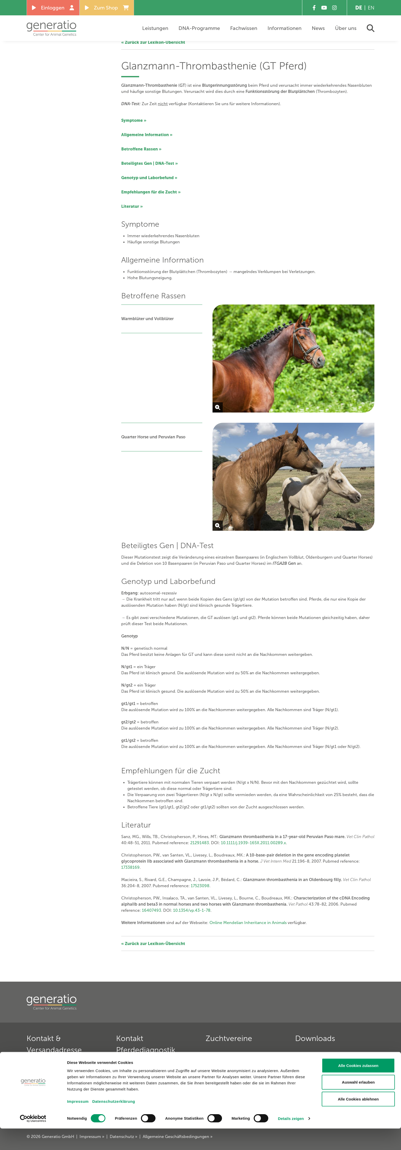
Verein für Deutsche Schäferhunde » (242, 1056)
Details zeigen (291, 1140)
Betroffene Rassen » (141, 149)
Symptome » (133, 120)
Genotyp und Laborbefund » (149, 177)
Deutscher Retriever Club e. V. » (237, 1073)
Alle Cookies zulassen (358, 1087)
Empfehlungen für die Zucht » (151, 192)
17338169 (130, 867)
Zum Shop (107, 7)
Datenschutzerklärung (113, 1123)
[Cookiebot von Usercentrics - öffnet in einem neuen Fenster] (33, 1140)
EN (371, 7)
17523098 (200, 886)
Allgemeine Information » (146, 134)
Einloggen (53, 7)
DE (358, 7)
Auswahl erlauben (358, 1104)
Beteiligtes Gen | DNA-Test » (149, 163)
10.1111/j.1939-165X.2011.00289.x (253, 843)
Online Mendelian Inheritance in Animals (248, 922)
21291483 (199, 843)
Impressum (78, 1123)
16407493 (151, 910)
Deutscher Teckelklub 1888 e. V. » (239, 1064)
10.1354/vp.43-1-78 (191, 910)
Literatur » (132, 206)
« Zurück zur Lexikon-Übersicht (153, 42)
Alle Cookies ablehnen (358, 1120)
